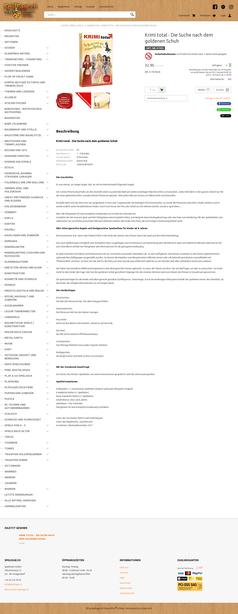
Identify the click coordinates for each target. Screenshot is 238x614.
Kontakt (91, 6)
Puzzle (9, 398)
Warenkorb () (106, 6)
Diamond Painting (17, 155)
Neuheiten (12, 36)
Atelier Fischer (15, 103)
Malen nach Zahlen (18, 331)
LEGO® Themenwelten (20, 311)
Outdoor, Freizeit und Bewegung (20, 357)
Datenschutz (126, 588)
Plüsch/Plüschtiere (19, 387)
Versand (124, 572)
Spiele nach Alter (17, 431)
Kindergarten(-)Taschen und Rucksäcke (25, 254)
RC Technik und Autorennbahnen (17, 406)
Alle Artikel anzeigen (20, 500)
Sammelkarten (15, 506)
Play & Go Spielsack (18, 375)
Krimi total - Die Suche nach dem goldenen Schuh (129, 25)
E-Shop (64, 25)
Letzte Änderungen (19, 494)
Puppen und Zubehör (19, 393)
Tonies (9, 448)
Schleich (11, 413)
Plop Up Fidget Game (19, 76)
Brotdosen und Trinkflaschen (15, 143)
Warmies (10, 471)
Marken (10, 488)
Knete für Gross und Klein (23, 267)
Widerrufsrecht (127, 593)
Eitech (9, 167)
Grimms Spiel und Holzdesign (17, 190)
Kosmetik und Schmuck (21, 279)
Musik (9, 343)
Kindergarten (14, 246)
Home (50, 6)
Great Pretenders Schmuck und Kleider (24, 199)
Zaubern (11, 483)
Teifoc (9, 436)
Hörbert (11, 212)
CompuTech (146, 608)
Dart (8, 349)
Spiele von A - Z (15, 425)
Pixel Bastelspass (17, 369)
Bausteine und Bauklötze (23, 135)
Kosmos (10, 284)
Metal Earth (14, 337)
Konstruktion (15, 273)
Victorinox (12, 465)
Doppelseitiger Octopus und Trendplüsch (25, 84)
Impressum (125, 583)
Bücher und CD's (16, 150)
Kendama (11, 241)
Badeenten (12, 117)
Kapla (9, 217)
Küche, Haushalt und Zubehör (19, 298)
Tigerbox (11, 442)
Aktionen (11, 41)
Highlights (12, 30)
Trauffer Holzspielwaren (23, 454)
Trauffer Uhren (16, 459)
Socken (10, 47)
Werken (10, 477)
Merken (203, 90)
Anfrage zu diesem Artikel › (218, 98)
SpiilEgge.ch (97, 608)
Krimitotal (93, 25)
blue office (111, 608)
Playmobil (12, 381)
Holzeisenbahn (15, 206)
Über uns (124, 567)
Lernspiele (12, 317)
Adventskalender (17, 70)
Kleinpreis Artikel (17, 53)
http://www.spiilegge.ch (17, 589)
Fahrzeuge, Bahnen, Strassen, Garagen (18, 175)
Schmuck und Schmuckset (23, 419)
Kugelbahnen (14, 305)
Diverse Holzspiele (18, 161)
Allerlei (10, 97)
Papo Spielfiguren (17, 364)
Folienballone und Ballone (24, 182)
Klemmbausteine (16, 261)
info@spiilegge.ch (13, 584)
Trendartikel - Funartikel (23, 59)
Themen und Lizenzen (19, 91)
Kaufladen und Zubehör (22, 235)
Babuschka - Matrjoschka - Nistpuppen (24, 110)
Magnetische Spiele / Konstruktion (19, 324)
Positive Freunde (17, 65)
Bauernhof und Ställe (21, 129)
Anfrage (78, 6)
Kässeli (10, 229)
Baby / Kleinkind (16, 123)
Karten (10, 223)
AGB (122, 577)
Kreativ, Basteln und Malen (24, 290)
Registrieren (64, 6)
